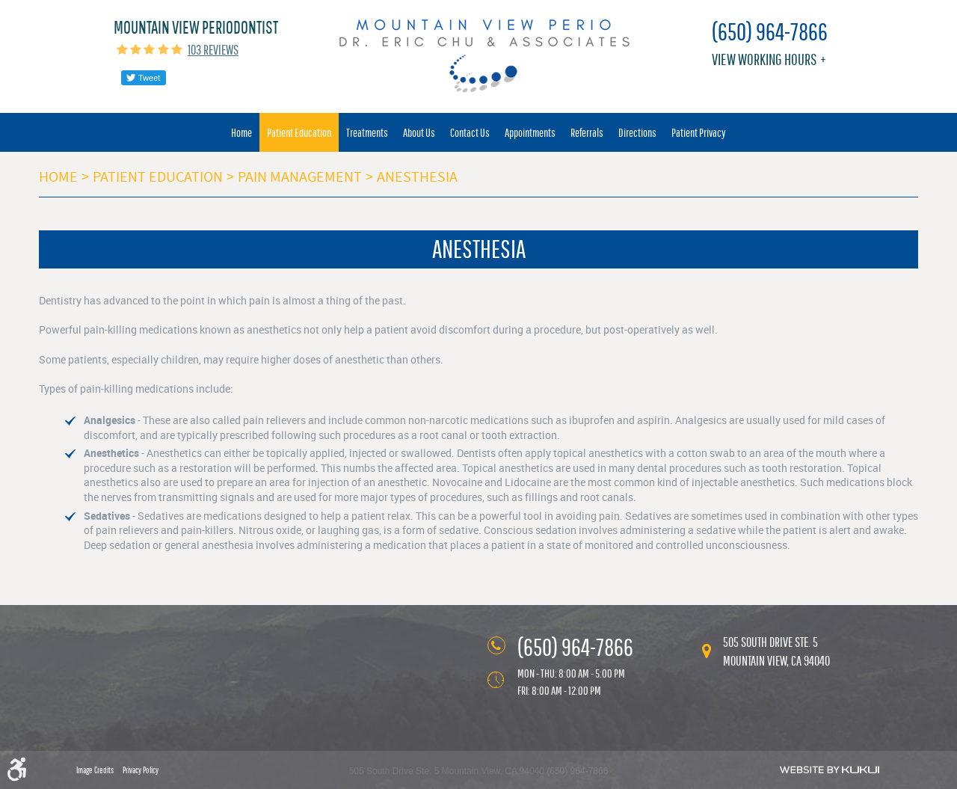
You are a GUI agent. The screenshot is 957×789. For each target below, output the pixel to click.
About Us (419, 132)
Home (241, 132)
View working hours (764, 59)
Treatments (367, 132)
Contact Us (470, 132)
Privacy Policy (141, 770)
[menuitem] (241, 132)
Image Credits (95, 770)
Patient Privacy (698, 132)
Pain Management (300, 177)
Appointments (530, 132)
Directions (637, 132)
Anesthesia (417, 177)
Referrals (586, 132)
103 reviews (213, 50)
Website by (829, 770)
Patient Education (299, 132)
